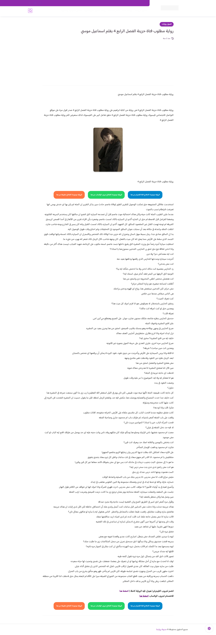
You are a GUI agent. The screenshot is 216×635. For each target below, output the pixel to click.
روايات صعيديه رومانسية (94, 11)
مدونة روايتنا (161, 629)
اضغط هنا (124, 591)
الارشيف (78, 3)
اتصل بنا (143, 3)
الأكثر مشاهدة (113, 11)
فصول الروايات (140, 11)
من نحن (120, 3)
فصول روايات (167, 24)
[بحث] (30, 11)
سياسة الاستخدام (108, 3)
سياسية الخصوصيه (91, 3)
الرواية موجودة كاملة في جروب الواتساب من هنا (106, 194)
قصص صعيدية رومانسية (71, 11)
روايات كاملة (126, 11)
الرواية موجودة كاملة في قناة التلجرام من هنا (145, 194)
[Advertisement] (108, 61)
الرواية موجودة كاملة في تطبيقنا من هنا (69, 194)
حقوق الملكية (132, 3)
